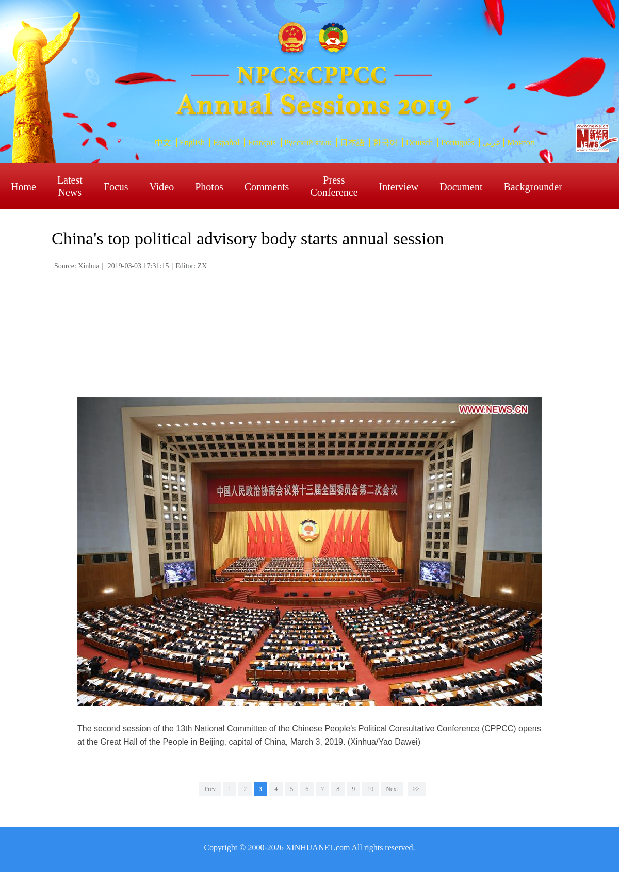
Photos (209, 186)
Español (226, 142)
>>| (417, 789)
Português (457, 142)
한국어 (385, 142)
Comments (267, 186)
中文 (163, 142)
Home (23, 186)
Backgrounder (533, 186)
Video (162, 186)
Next (392, 789)
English (192, 142)
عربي (491, 142)
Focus (116, 186)
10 (370, 789)
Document (460, 186)
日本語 (352, 142)
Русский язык (308, 142)
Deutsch (419, 142)
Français (261, 142)
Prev (210, 789)
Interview (399, 186)
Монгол (520, 142)
